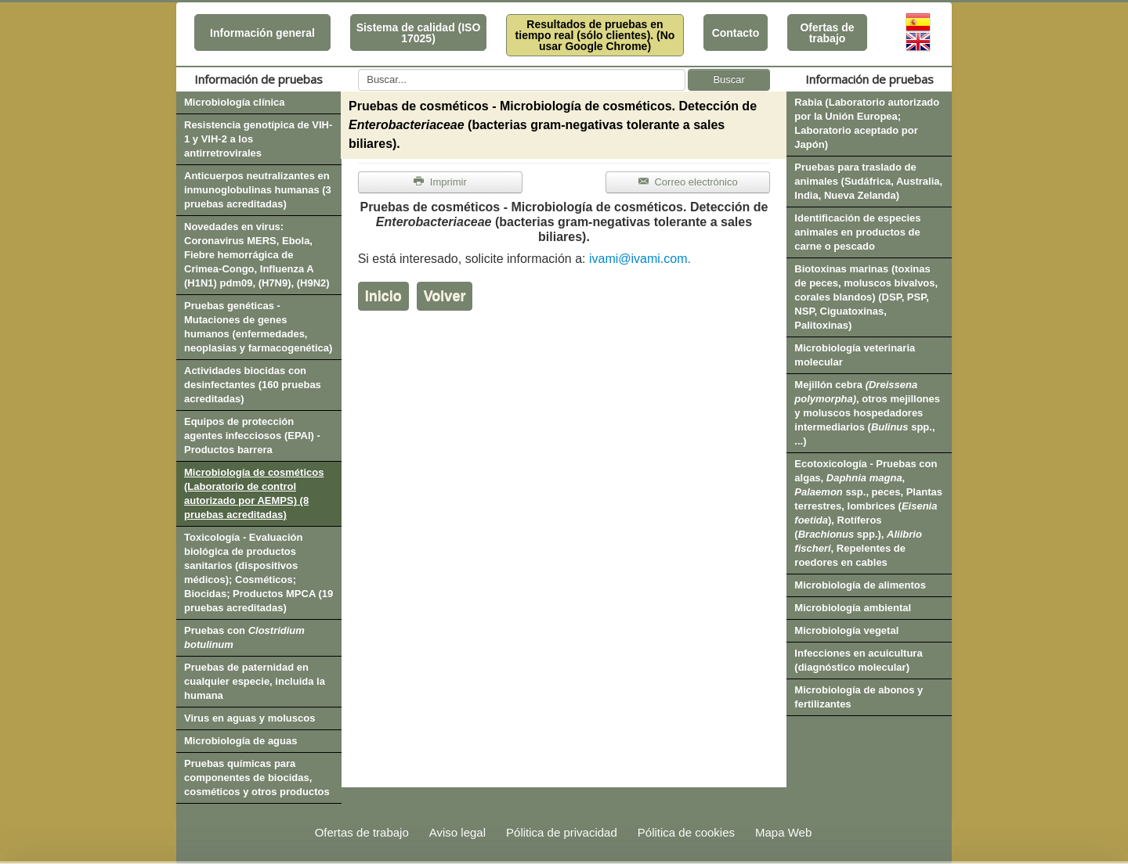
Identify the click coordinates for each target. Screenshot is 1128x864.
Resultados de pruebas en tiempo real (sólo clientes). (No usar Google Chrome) (595, 35)
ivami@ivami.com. (640, 258)
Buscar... (358, 69)
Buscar (728, 79)
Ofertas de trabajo (827, 33)
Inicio (383, 296)
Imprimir (440, 182)
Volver (445, 296)
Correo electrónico (688, 182)
